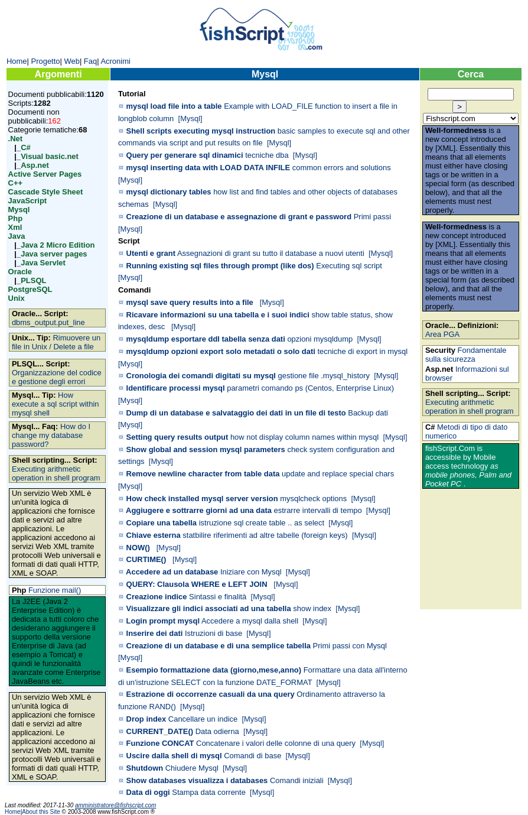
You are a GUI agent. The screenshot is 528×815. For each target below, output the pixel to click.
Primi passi (372, 216)
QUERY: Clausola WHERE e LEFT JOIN (197, 584)
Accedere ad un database (172, 571)
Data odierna (217, 731)
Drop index (146, 719)
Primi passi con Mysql (350, 645)
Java (16, 236)
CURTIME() (146, 559)
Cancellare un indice (202, 719)
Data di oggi (148, 792)
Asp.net (35, 165)
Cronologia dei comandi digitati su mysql (201, 375)
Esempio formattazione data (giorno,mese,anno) (214, 669)
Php (15, 218)
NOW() (138, 547)
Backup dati (368, 412)
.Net (15, 138)
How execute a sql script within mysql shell (55, 404)
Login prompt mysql (163, 620)
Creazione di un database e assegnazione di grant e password (239, 216)
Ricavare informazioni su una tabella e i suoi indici (217, 314)
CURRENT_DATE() (159, 731)
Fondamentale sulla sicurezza (466, 354)
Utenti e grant (150, 253)
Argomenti (58, 74)
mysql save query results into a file (189, 302)
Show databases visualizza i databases (197, 780)
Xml (15, 227)
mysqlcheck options (313, 498)
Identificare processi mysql (175, 388)
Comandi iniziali (297, 780)
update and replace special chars (338, 473)
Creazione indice (156, 596)
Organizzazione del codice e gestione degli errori (57, 377)
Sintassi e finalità (217, 596)
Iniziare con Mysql (251, 571)
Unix (16, 298)
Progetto (45, 61)
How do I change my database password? (51, 435)
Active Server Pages (45, 174)
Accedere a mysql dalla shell (249, 620)
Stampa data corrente (209, 792)
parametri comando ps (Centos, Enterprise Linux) (310, 388)
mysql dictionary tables (168, 191)
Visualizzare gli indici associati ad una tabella (208, 608)
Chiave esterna (153, 535)
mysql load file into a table (174, 106)
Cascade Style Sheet (45, 191)
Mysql (19, 209)
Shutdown (145, 768)
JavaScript (27, 200)
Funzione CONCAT (160, 743)
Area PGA (442, 334)
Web (71, 61)
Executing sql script (349, 265)
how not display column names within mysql (304, 437)
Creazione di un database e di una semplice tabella (218, 645)
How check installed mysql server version (202, 498)
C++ (15, 182)
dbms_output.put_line (48, 322)
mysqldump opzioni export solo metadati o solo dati (220, 351)
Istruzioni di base (213, 633)
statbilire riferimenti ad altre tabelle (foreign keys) (264, 535)
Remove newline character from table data (203, 473)
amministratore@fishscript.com (115, 805)
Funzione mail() (54, 590)
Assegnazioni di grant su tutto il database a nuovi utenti (270, 253)
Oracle (20, 271)
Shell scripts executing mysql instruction (201, 130)
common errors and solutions (341, 167)
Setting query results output (177, 437)
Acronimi (115, 61)
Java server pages (54, 253)
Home (16, 61)
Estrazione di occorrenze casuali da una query (210, 694)
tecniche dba (266, 155)
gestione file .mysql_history (324, 375)
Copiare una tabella (161, 522)
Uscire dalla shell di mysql (174, 755)
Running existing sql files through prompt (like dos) (220, 265)
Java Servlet (43, 262)
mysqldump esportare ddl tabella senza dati (205, 339)
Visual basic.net (50, 156)
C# (26, 147)
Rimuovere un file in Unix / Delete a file (56, 342)
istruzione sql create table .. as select (261, 522)
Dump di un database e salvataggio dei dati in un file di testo (236, 412)
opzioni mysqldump (320, 339)
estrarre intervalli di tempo (318, 510)
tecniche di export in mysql (362, 351)
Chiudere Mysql (192, 768)
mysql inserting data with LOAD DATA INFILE (208, 167)
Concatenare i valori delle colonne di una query (276, 743)
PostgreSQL (30, 289)
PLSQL (33, 280)
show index (312, 608)
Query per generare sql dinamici (184, 155)
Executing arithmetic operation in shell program (56, 473)
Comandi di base (252, 755)
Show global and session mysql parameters (205, 449)
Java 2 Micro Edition (57, 245)
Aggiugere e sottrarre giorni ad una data (199, 510)
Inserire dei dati (154, 633)
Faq (90, 61)
